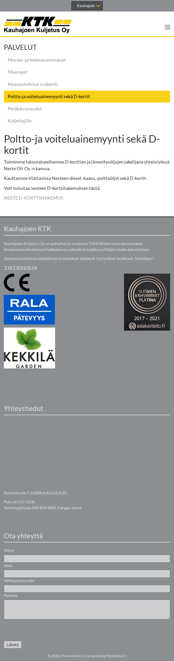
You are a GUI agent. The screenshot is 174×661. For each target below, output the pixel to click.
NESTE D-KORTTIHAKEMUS (33, 198)
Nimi (8, 565)
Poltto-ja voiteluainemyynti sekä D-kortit (49, 96)
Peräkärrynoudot (25, 108)
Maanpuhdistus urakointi (33, 84)
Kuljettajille (20, 120)
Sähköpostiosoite (19, 580)
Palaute (10, 595)
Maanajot (17, 72)
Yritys (9, 550)
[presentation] (43, 631)
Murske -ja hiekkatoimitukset (37, 60)
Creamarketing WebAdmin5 (104, 656)
